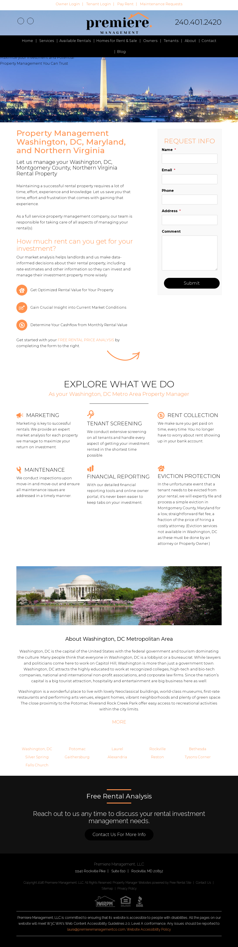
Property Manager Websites (132, 882)
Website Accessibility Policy (149, 929)
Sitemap (107, 888)
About (190, 41)
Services (46, 41)
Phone (168, 191)
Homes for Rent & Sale (116, 41)
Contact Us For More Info (119, 834)
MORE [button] (119, 722)
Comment (171, 231)
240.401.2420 (198, 22)
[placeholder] (189, 159)
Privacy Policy (127, 888)
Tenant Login (98, 4)
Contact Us (203, 882)
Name (167, 150)
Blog (121, 52)
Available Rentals (75, 41)
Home (27, 41)
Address (170, 211)
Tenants (171, 41)
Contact (209, 41)
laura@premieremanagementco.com (96, 929)
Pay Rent (125, 4)
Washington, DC (37, 749)
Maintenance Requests (161, 4)
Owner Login (68, 4)
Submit (192, 283)
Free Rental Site (180, 882)
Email (167, 170)
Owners (150, 41)
